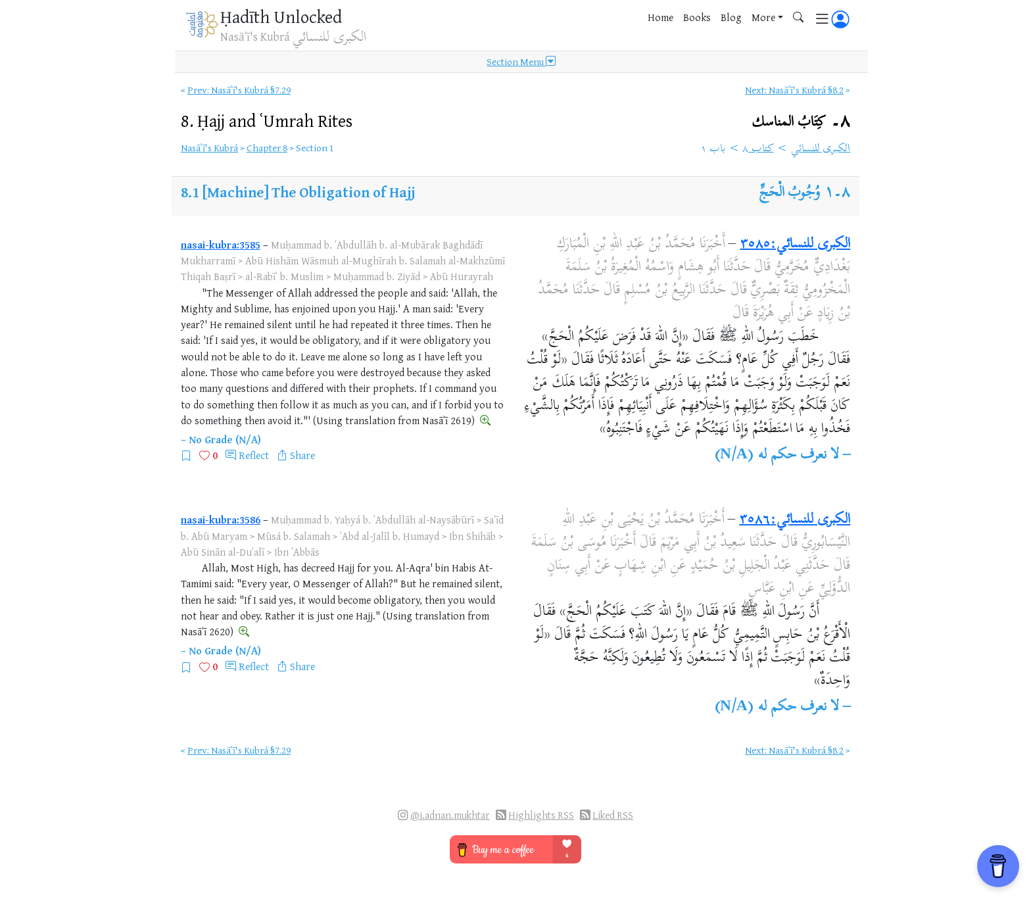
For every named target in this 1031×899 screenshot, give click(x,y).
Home (660, 17)
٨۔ (801, 122)
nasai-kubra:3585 (220, 245)
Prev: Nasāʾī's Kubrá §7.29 (239, 89)
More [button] (763, 17)
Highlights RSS (541, 815)
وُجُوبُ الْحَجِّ (790, 193)
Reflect (254, 455)
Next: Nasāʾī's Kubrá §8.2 (794, 89)
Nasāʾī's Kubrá (209, 147)
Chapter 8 (267, 147)
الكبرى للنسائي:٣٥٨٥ (795, 244)
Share (302, 455)
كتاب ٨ (758, 149)
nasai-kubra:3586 (220, 519)
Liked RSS (612, 815)
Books (697, 17)
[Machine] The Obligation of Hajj (309, 192)
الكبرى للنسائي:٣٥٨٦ (794, 520)
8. (266, 120)
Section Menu (521, 62)
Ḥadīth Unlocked (281, 16)
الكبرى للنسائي (821, 149)
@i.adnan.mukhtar (450, 815)
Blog (731, 17)
